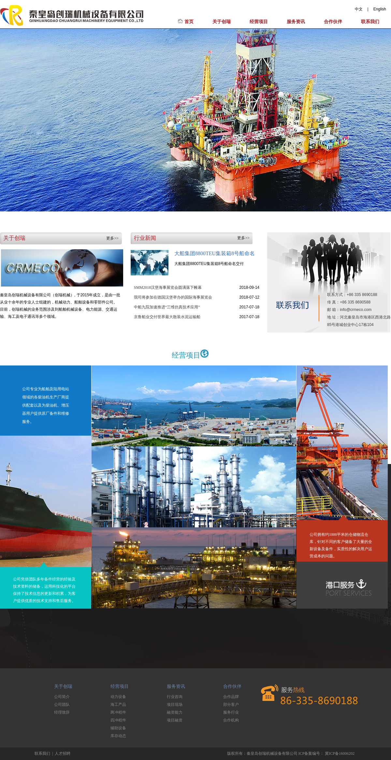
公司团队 (62, 704)
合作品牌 (231, 696)
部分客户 (231, 704)
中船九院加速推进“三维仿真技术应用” (167, 307)
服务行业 (231, 712)
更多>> (112, 238)
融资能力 (174, 712)
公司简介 (62, 696)
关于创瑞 (221, 21)
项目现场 (174, 704)
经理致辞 (62, 712)
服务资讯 (296, 21)
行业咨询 (174, 696)
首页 (186, 21)
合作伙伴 (333, 21)
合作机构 (231, 720)
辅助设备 (118, 728)
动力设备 (118, 696)
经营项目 (259, 21)
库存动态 (118, 736)
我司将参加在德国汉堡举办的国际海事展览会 (173, 297)
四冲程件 (118, 720)
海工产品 (118, 704)
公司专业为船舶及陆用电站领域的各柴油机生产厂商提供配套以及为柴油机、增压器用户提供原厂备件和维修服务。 (45, 405)
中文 (359, 9)
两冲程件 (118, 712)
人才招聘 (62, 753)
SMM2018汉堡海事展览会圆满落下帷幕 (168, 287)
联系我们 (370, 21)
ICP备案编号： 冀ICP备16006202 (326, 753)
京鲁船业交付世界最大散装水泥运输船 (167, 317)
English (379, 9)
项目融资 (174, 720)
